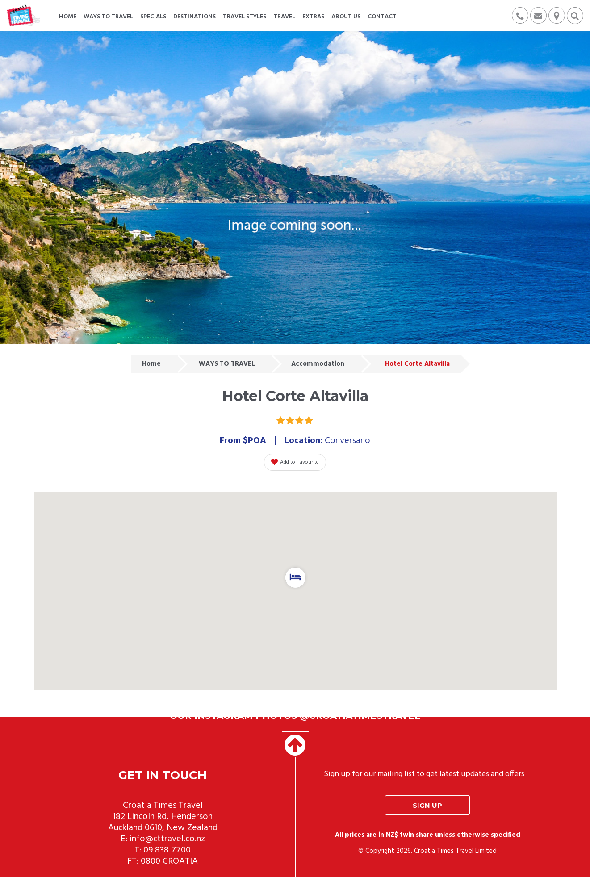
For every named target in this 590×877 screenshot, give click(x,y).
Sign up (427, 805)
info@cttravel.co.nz (167, 839)
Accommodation (317, 364)
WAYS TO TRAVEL (227, 364)
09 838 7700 (167, 850)
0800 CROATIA (169, 861)
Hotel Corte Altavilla (417, 364)
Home (151, 364)
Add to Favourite (295, 462)
